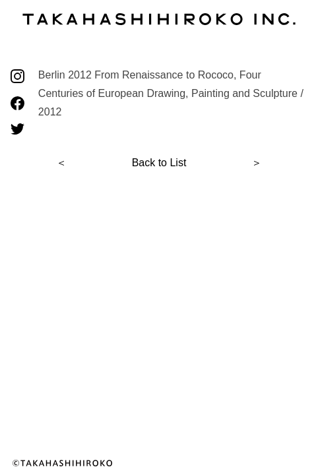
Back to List (159, 162)
